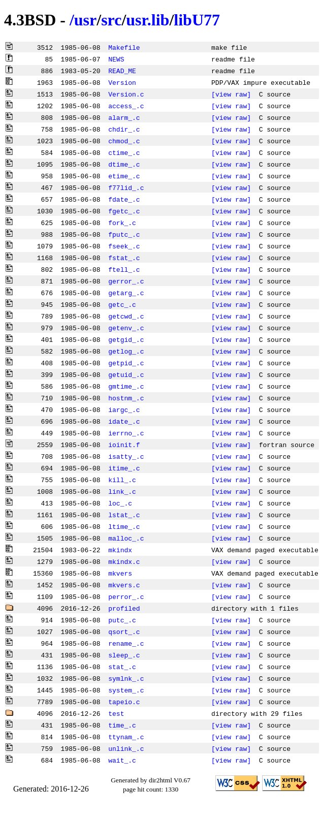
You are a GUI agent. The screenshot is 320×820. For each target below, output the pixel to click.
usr (85, 20)
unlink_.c (126, 748)
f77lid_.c (126, 187)
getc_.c (122, 304)
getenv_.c (126, 327)
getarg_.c (126, 292)
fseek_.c (124, 245)
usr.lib (147, 20)
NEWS (116, 59)
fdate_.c (124, 199)
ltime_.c (124, 526)
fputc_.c (124, 234)
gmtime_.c (126, 386)
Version (122, 82)
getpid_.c (126, 362)
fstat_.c (124, 257)
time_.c (122, 725)
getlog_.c (126, 351)
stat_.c (122, 666)
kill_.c (122, 479)
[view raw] (231, 94)
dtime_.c (124, 164)
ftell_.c (124, 269)
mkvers (120, 573)
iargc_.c (124, 409)
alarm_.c (124, 117)
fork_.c (122, 222)
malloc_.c (126, 538)
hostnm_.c (126, 397)
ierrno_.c (126, 432)
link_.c (122, 491)
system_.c (126, 690)
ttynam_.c (126, 736)
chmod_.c (124, 140)
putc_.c (122, 619)
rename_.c (126, 643)
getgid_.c (126, 339)
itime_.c (124, 467)
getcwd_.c (126, 316)
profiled (124, 608)
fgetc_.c (124, 210)
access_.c (126, 105)
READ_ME (122, 70)
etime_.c (124, 175)
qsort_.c (124, 631)
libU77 (197, 20)
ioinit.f (124, 444)
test (116, 713)
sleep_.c (124, 654)
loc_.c (120, 503)
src (111, 20)
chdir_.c (124, 129)
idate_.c (124, 421)
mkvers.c (124, 584)
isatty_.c (126, 456)
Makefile (124, 47)
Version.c (126, 94)
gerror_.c (126, 281)
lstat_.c (124, 514)
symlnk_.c (126, 678)
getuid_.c (126, 374)
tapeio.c (124, 701)
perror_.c (126, 596)
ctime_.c (124, 152)
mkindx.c (124, 561)
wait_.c (122, 760)
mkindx (120, 549)
